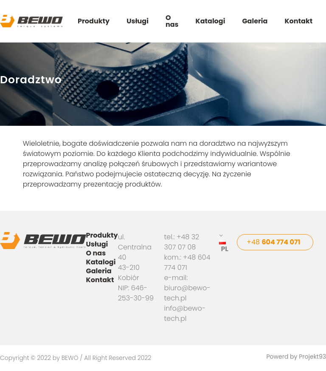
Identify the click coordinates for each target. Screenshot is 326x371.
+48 (274, 242)
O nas (172, 21)
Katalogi (210, 21)
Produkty (94, 21)
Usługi (137, 21)
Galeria (254, 21)
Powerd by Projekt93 (296, 357)
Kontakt (298, 21)
